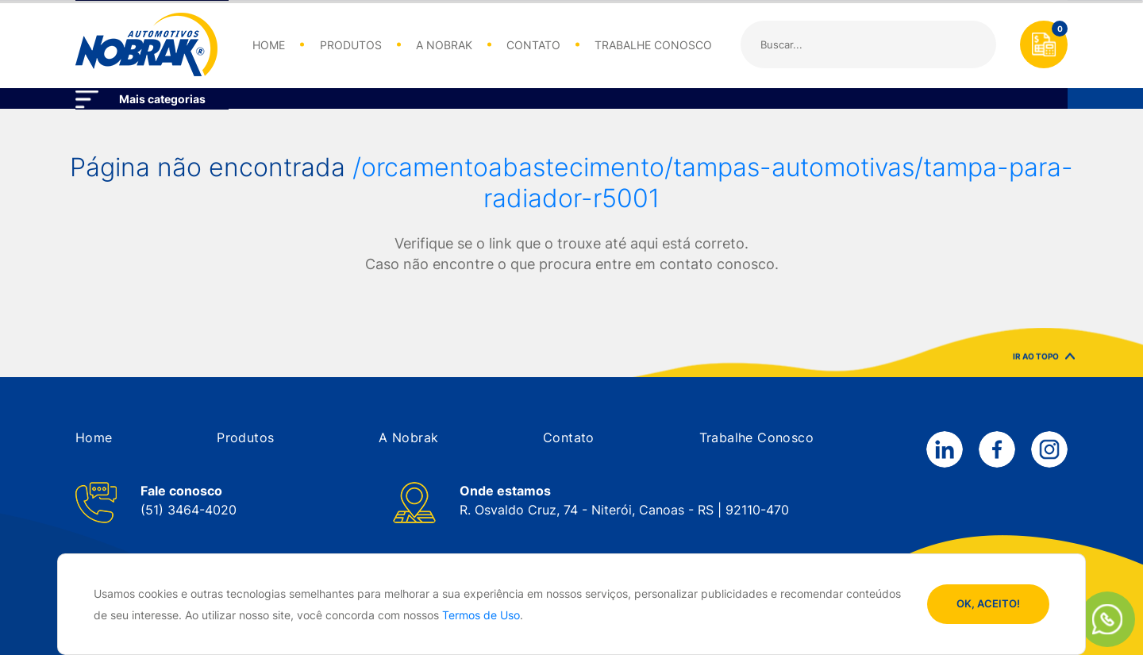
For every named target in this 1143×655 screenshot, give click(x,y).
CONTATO (533, 45)
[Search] (868, 44)
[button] (94, 437)
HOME (268, 45)
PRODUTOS (351, 45)
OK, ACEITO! (988, 603)
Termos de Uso (481, 615)
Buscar (971, 44)
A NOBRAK (444, 45)
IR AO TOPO (1044, 359)
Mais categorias (162, 99)
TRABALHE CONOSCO (653, 45)
